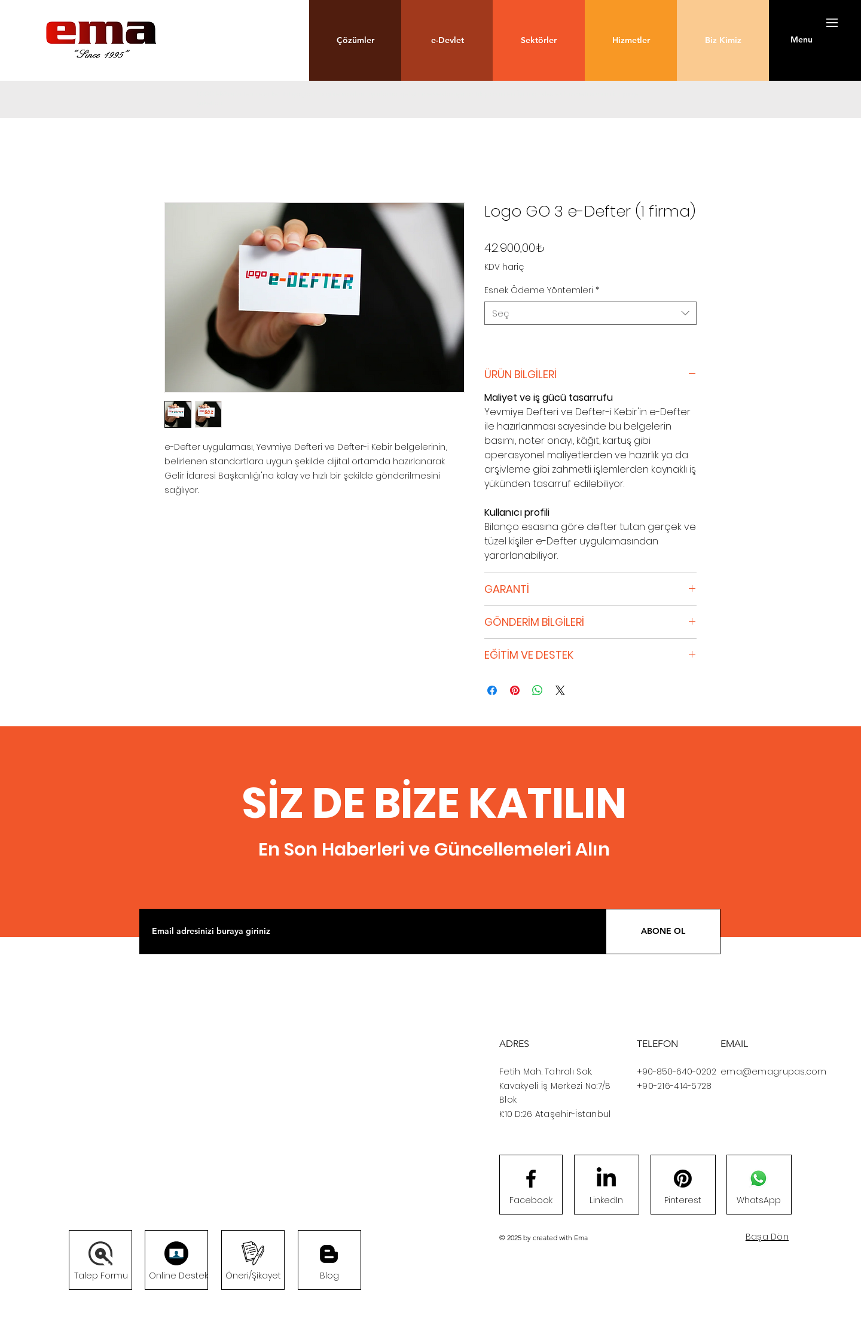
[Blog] (329, 1254)
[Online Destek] (178, 1276)
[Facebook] (530, 1201)
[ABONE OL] (663, 931)
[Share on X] (560, 690)
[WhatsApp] (758, 1201)
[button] (355, 40)
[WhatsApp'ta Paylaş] (537, 690)
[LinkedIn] (606, 1201)
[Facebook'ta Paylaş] (492, 690)
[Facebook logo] (531, 1179)
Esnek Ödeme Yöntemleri (541, 290)
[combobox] (590, 313)
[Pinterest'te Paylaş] (515, 690)
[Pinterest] (682, 1201)
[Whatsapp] (758, 1178)
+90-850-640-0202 (676, 1071)
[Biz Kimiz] (723, 40)
